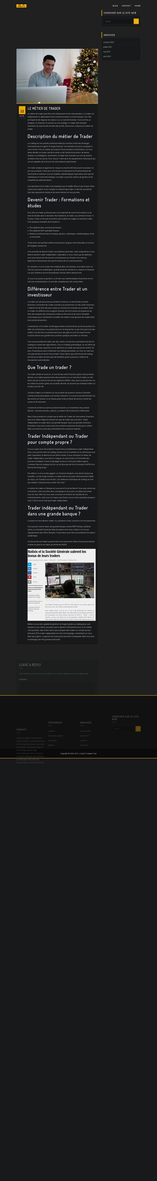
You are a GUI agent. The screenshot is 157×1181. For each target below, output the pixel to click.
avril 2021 (107, 63)
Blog (115, 6)
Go (136, 25)
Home (138, 6)
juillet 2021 (107, 54)
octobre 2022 (108, 49)
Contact (126, 6)
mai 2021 (107, 59)
